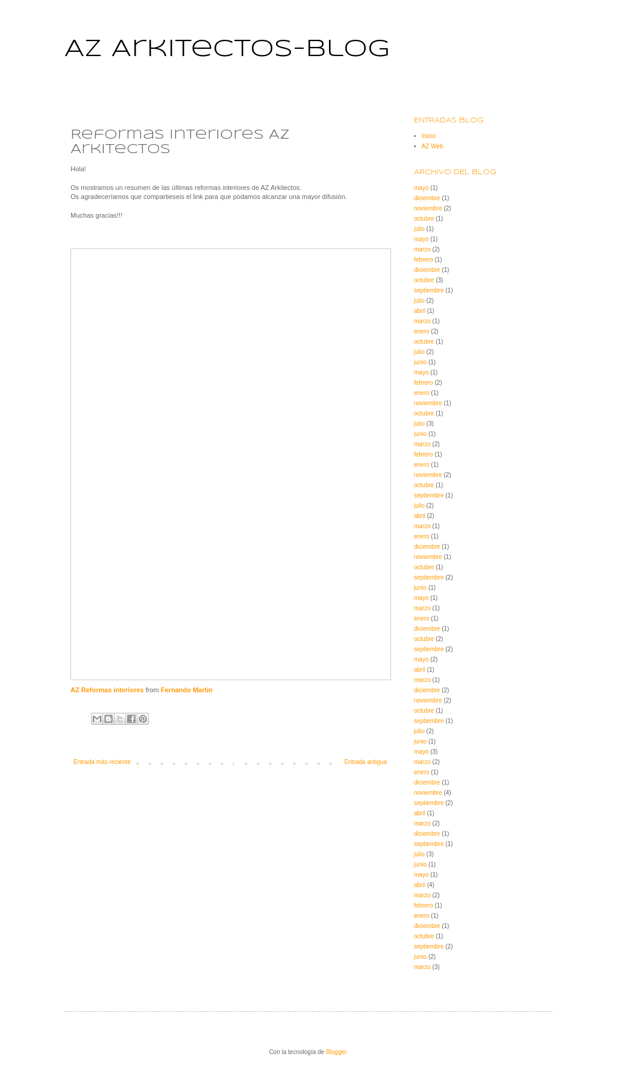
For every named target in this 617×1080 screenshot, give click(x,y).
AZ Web (432, 146)
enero (422, 331)
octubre (424, 218)
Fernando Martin (187, 689)
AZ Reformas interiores (107, 689)
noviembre (428, 208)
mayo (421, 188)
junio (420, 362)
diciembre (427, 198)
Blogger (336, 1052)
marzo (422, 249)
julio (419, 229)
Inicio (429, 136)
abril (419, 311)
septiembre (428, 290)
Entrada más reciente (102, 762)
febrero (423, 259)
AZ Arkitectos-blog (227, 49)
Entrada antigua (365, 762)
